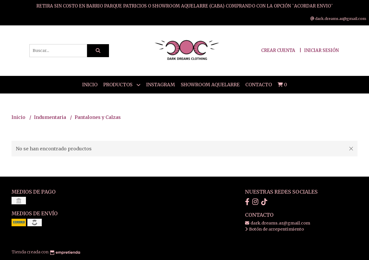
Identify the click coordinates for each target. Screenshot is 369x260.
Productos (121, 84)
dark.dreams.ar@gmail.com (277, 223)
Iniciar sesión (321, 50)
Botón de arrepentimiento (274, 229)
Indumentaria (50, 117)
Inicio (89, 84)
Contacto (258, 84)
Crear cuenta (278, 50)
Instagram (160, 84)
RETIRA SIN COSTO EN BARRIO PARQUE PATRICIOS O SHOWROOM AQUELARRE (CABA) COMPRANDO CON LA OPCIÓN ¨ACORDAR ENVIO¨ (184, 6)
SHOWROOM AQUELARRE (210, 84)
